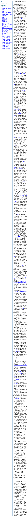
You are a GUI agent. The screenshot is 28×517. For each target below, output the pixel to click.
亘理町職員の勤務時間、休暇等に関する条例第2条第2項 (20, 365)
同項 (15, 103)
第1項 (23, 28)
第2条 (22, 90)
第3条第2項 (19, 73)
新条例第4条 (24, 375)
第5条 (25, 90)
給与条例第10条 (22, 265)
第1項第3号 (19, 308)
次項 (19, 236)
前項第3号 (23, 308)
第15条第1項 (19, 137)
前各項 (18, 32)
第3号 (18, 214)
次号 (15, 214)
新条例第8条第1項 (16, 383)
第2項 (24, 181)
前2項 (15, 145)
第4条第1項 (23, 195)
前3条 (15, 168)
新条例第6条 (17, 379)
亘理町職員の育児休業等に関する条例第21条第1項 (20, 282)
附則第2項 (15, 398)
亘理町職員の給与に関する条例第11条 (20, 109)
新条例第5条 (19, 371)
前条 (19, 351)
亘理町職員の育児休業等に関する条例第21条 (21, 291)
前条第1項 (24, 73)
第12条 (16, 351)
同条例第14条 (16, 349)
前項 (21, 18)
